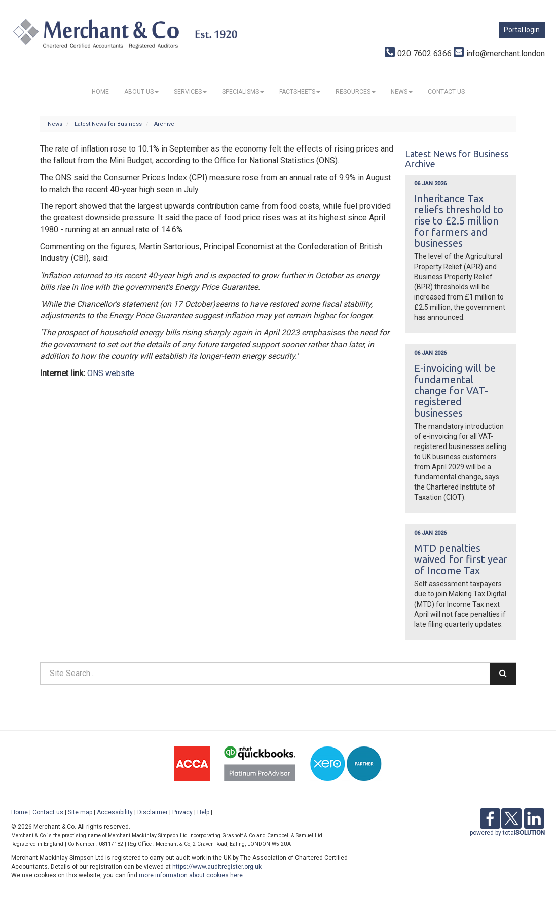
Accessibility (115, 812)
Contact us (446, 91)
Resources (356, 91)
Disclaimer (152, 812)
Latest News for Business (108, 124)
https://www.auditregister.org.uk (217, 866)
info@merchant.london (499, 53)
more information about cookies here (191, 875)
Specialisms (243, 91)
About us (141, 91)
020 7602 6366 (418, 53)
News (402, 91)
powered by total (507, 832)
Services (190, 91)
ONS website (110, 373)
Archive (164, 124)
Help (203, 812)
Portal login (522, 30)
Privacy (182, 812)
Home (100, 91)
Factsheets (299, 91)
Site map (80, 812)
